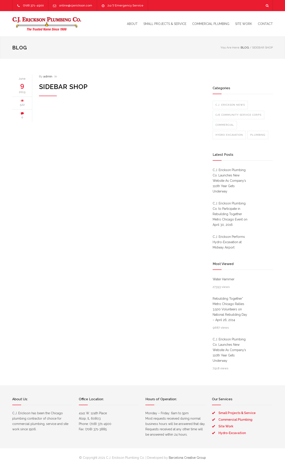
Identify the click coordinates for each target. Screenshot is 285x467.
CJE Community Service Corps (238, 114)
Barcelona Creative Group (187, 457)
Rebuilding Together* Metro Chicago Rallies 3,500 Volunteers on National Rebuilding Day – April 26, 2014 (230, 309)
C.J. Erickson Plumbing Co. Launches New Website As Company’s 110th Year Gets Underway (229, 180)
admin (47, 76)
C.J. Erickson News (230, 104)
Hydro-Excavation (229, 134)
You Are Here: (230, 47)
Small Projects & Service (237, 413)
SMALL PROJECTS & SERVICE (164, 24)
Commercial (225, 124)
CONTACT (265, 24)
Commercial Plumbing (235, 419)
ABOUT (132, 24)
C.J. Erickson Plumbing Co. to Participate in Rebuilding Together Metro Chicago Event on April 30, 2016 (230, 214)
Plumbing (257, 134)
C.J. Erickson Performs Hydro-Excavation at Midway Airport (229, 242)
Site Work (225, 426)
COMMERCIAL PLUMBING (210, 24)
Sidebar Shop (63, 87)
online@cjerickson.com (75, 5)
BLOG (19, 48)
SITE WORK (243, 24)
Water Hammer (223, 279)
